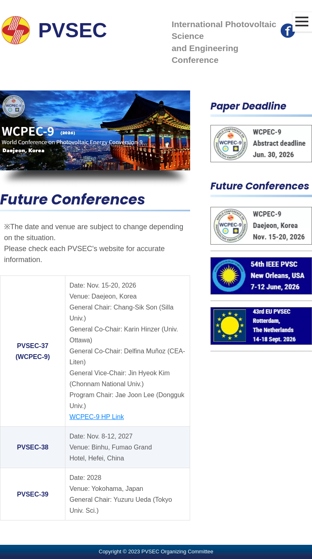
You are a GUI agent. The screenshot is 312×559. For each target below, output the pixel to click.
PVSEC (72, 30)
